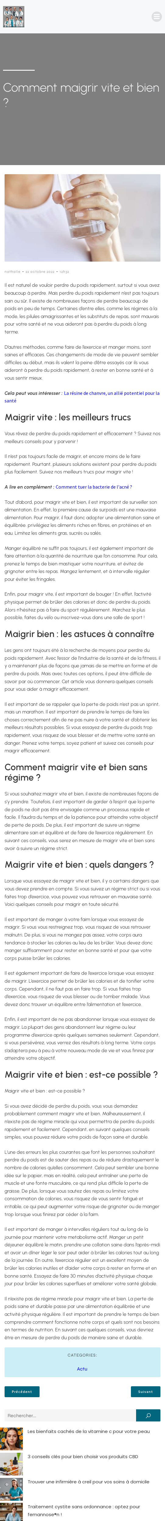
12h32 (64, 271)
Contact (33, 1508)
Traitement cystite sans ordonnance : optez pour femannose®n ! (79, 1455)
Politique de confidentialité (133, 1508)
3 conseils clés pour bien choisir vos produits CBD (60, 1439)
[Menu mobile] (157, 17)
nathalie (12, 271)
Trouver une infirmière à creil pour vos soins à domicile (66, 1447)
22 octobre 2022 (40, 271)
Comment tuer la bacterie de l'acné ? (94, 487)
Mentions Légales (72, 1508)
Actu (82, 1369)
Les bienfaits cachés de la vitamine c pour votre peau (66, 1431)
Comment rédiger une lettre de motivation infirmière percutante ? (80, 1462)
